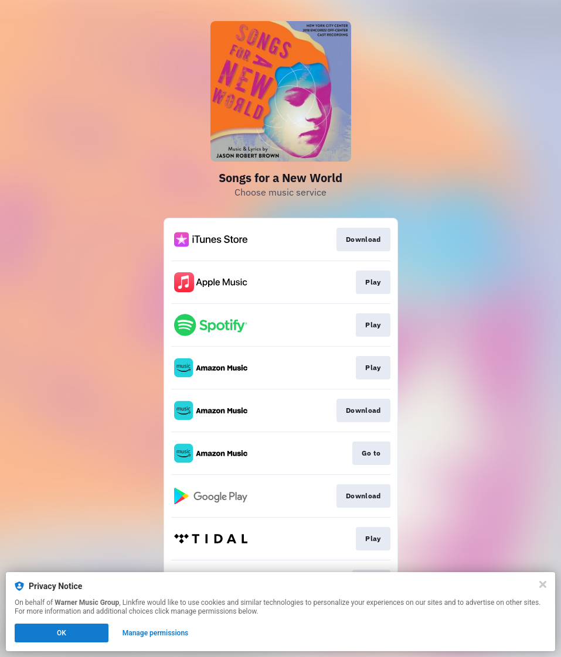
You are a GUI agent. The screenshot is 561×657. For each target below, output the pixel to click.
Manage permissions (156, 633)
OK (61, 633)
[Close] (542, 584)
